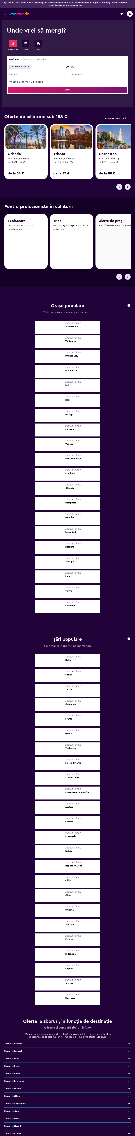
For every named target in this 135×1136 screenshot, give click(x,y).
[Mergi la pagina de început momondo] (19, 13)
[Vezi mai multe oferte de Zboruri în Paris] (129, 1059)
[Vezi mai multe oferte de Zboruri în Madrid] (129, 1127)
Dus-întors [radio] (14, 59)
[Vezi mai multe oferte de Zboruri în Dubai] (129, 1074)
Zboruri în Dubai (12, 1075)
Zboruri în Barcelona (14, 1082)
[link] (117, 118)
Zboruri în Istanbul (13, 1052)
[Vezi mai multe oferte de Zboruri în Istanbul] (129, 1052)
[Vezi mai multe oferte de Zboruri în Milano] (129, 1097)
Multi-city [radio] (41, 59)
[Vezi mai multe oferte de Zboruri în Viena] (129, 1112)
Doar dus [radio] (28, 59)
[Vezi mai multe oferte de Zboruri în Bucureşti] (129, 1044)
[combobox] (48, 67)
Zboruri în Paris (11, 1060)
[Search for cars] (38, 43)
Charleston (108, 154)
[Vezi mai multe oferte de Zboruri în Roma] (129, 1067)
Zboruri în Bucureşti (13, 1045)
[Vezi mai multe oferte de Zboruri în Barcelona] (129, 1082)
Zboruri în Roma (12, 1067)
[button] (129, 4)
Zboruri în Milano (12, 1097)
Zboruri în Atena (12, 1120)
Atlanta (59, 154)
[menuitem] (13, 45)
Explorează (17, 223)
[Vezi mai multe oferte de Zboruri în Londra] (129, 1089)
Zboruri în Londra (12, 1090)
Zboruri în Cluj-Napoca (15, 1105)
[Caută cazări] (25, 43)
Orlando (14, 154)
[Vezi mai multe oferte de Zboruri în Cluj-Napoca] (129, 1104)
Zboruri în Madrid (12, 1127)
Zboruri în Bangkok (13, 1135)
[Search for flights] (13, 43)
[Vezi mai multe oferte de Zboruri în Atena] (129, 1119)
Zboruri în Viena (11, 1112)
